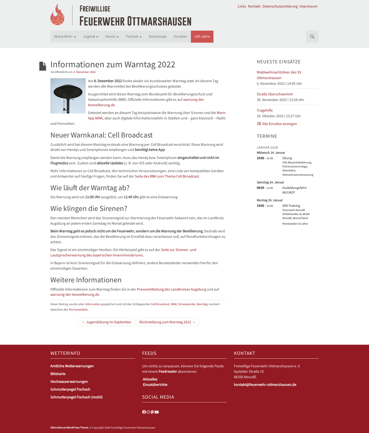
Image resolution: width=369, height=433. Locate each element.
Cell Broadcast (160, 304)
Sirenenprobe (186, 304)
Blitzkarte (57, 373)
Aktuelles (150, 379)
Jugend (90, 36)
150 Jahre (202, 36)
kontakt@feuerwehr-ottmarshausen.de (265, 384)
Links (242, 6)
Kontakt (254, 6)
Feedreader (168, 371)
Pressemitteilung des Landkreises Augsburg (171, 289)
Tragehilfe (265, 110)
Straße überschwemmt (275, 94)
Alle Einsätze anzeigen (277, 123)
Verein (112, 36)
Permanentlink (78, 309)
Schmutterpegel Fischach (70, 389)
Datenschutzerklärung (280, 6)
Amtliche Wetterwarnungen (72, 366)
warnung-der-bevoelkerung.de (74, 294)
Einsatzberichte (155, 384)
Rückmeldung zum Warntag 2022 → (167, 322)
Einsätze (180, 36)
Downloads (158, 36)
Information (92, 304)
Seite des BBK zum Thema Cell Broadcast (167, 176)
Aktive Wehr (65, 36)
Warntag (202, 304)
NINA (174, 304)
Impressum (308, 6)
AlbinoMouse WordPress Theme (69, 427)
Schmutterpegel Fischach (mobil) (76, 397)
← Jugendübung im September (107, 322)
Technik (133, 36)
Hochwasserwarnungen (69, 381)
